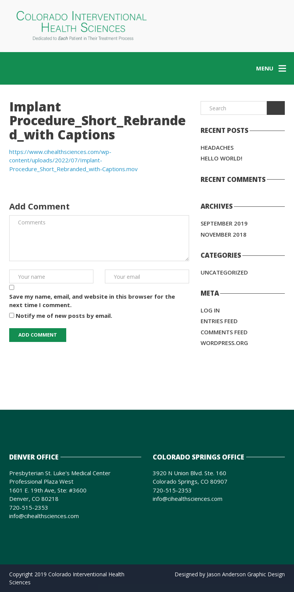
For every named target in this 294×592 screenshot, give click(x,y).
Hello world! (221, 158)
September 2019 (224, 223)
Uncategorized (224, 272)
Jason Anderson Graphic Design (246, 574)
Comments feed (224, 332)
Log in (210, 310)
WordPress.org (224, 343)
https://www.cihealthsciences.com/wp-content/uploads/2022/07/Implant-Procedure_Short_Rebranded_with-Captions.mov (73, 160)
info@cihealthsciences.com (44, 516)
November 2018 (224, 234)
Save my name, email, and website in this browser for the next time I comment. (92, 301)
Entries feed (219, 321)
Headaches (217, 147)
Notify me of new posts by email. (64, 315)
